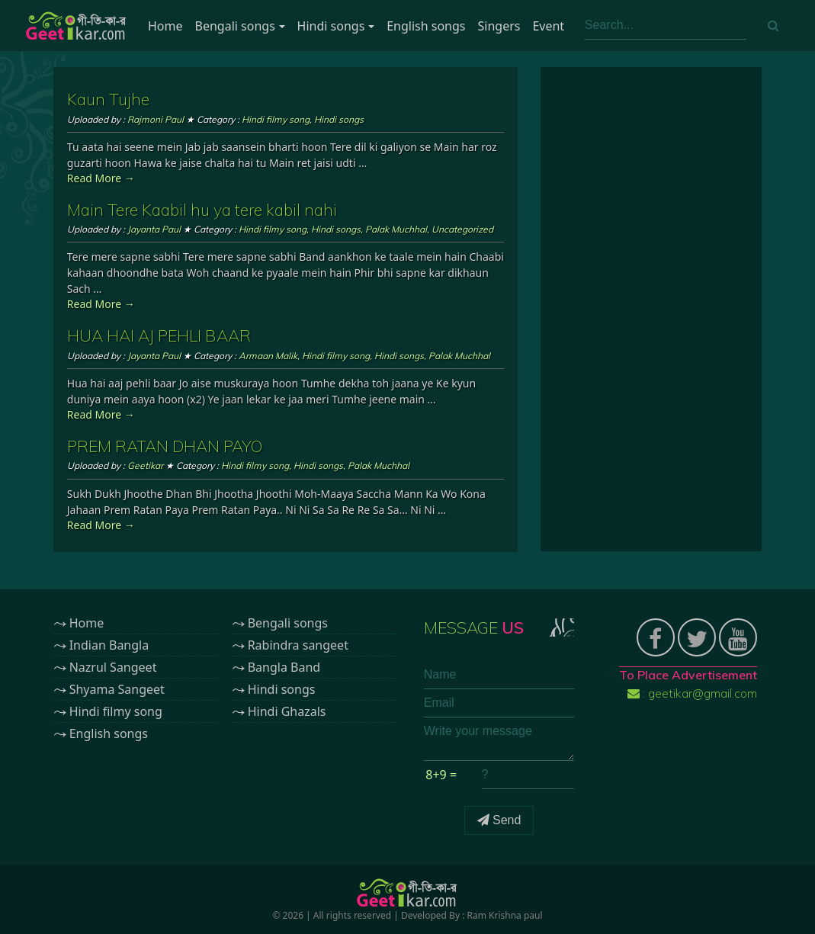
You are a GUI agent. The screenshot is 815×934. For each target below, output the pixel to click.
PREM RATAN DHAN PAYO (164, 446)
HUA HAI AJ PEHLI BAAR (159, 335)
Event (548, 26)
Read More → (101, 178)
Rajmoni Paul (155, 119)
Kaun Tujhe (108, 99)
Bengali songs (235, 26)
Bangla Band (284, 667)
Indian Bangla (109, 645)
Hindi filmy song (276, 119)
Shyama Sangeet (117, 689)
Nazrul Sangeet (113, 667)
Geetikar (145, 465)
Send (499, 820)
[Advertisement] (651, 309)
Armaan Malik (268, 355)
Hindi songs (331, 26)
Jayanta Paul (154, 229)
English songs (426, 26)
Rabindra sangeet (298, 645)
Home (165, 26)
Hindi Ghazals (287, 711)
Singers (499, 26)
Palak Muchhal (396, 229)
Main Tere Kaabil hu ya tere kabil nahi (202, 210)
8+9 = (441, 774)
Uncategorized (462, 229)
